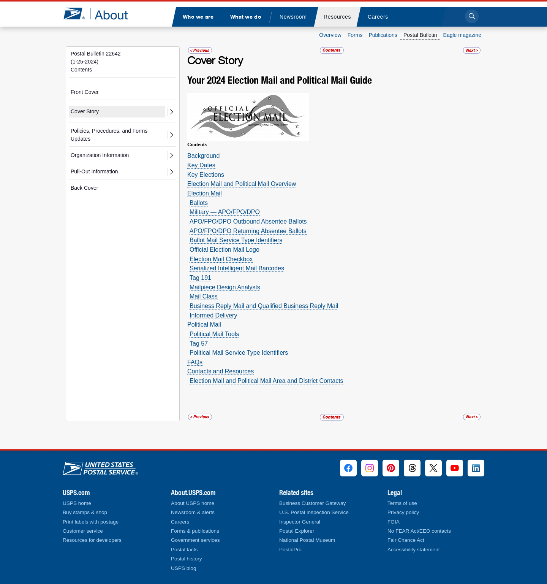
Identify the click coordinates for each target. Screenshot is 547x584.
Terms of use (402, 503)
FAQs (194, 362)
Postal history (186, 559)
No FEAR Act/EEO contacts (419, 531)
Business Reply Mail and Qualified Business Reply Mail (264, 306)
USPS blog (183, 568)
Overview (330, 35)
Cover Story (85, 111)
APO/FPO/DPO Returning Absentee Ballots (248, 231)
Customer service (83, 531)
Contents (197, 144)
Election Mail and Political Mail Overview (241, 184)
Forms (355, 35)
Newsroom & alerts (193, 512)
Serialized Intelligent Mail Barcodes (237, 268)
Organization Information (100, 155)
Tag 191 (200, 278)
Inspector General (299, 522)
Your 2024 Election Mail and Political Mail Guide (279, 80)
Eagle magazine (462, 35)
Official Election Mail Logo (224, 249)
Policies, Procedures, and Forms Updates (109, 135)
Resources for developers (92, 540)
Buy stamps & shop (85, 512)
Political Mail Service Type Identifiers (239, 352)
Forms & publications (195, 531)
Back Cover (84, 188)
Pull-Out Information (94, 171)
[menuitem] (198, 17)
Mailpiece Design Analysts (225, 287)
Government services (195, 540)
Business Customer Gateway (312, 503)
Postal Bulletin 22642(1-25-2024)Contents (96, 62)
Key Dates (201, 165)
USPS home (77, 503)
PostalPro (290, 549)
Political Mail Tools (214, 334)
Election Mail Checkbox (221, 259)
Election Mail (204, 193)
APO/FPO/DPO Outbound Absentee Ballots (248, 221)
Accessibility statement (413, 549)
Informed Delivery (213, 315)
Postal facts (184, 549)
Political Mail (204, 324)
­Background (203, 155)
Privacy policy (403, 512)
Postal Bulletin (420, 35)
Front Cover (85, 92)
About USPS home (192, 503)
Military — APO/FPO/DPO (225, 212)
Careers (180, 522)
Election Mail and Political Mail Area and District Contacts (266, 381)
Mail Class (204, 296)
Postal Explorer (296, 531)
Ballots (199, 203)
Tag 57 (199, 343)
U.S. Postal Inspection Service (314, 512)
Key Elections (205, 174)
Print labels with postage (91, 522)
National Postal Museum (307, 540)
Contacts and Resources (220, 371)
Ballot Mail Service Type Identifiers (236, 240)
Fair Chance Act (405, 540)
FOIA (393, 522)
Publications (382, 35)
